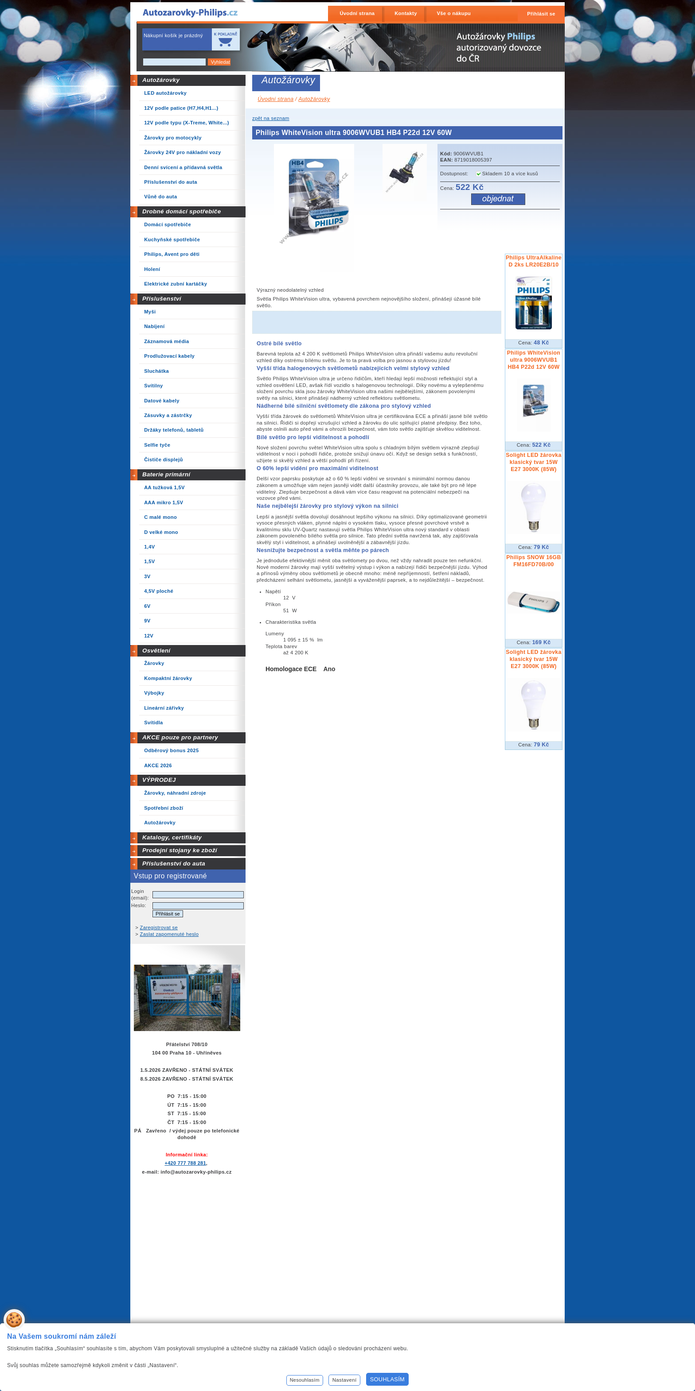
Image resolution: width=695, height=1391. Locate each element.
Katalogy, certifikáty (172, 837)
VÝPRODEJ (159, 780)
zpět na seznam (270, 118)
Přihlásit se (541, 13)
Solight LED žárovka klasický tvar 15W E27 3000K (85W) (533, 462)
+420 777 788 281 (185, 1163)
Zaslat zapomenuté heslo (169, 934)
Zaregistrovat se (159, 927)
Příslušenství (161, 298)
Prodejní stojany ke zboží (179, 850)
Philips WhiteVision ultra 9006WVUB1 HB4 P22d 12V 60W (533, 360)
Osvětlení (156, 650)
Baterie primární (166, 474)
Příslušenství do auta (173, 863)
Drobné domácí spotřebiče (181, 211)
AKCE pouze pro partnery (180, 737)
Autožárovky (161, 80)
